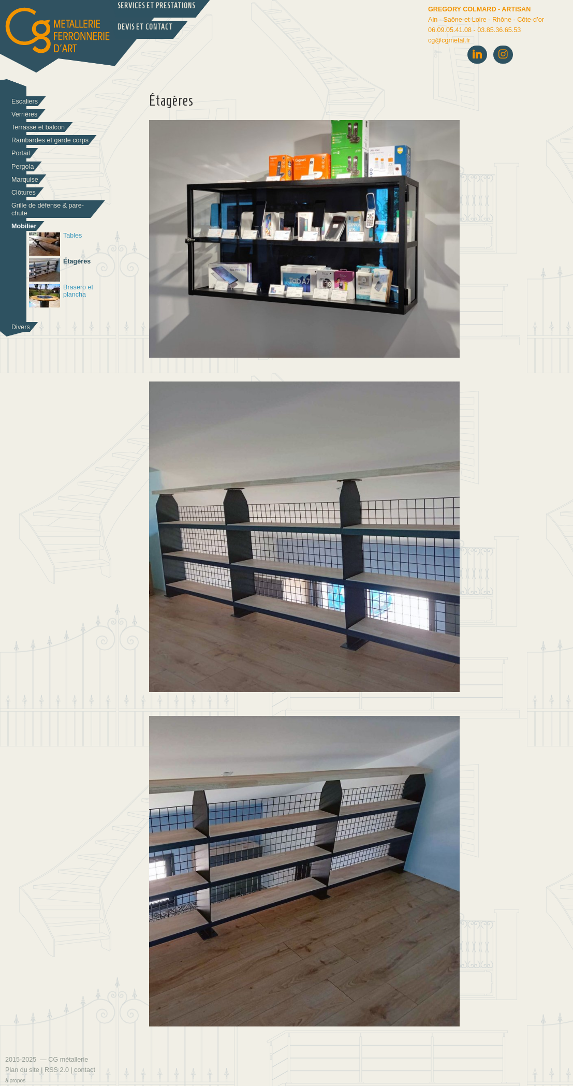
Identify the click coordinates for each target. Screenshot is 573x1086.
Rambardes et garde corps (50, 140)
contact (84, 1070)
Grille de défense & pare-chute (47, 209)
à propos (15, 1080)
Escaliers (24, 101)
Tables (55, 244)
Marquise (24, 179)
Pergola (22, 166)
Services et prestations (156, 6)
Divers (20, 327)
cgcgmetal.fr (449, 40)
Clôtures (23, 192)
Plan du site (22, 1070)
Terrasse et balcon (38, 127)
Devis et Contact (145, 27)
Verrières (24, 114)
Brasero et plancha (61, 295)
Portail (20, 153)
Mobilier (23, 226)
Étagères (60, 270)
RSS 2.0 (57, 1070)
